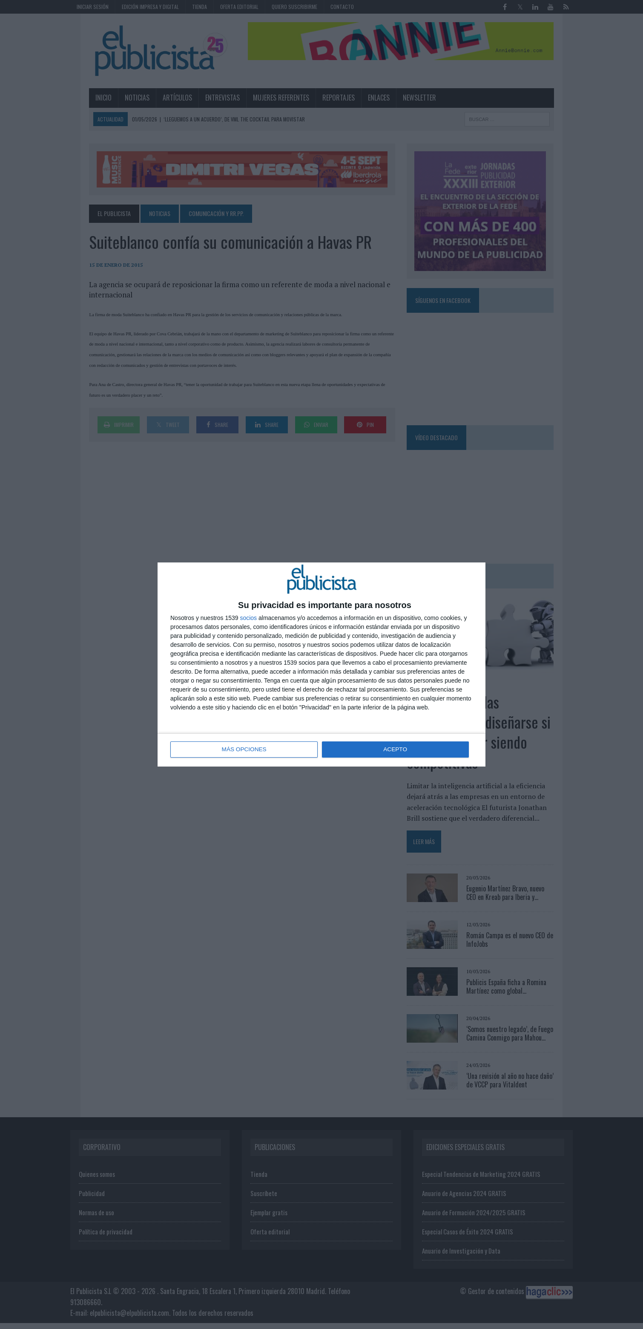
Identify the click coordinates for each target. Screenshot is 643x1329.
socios (248, 618)
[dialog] (321, 664)
